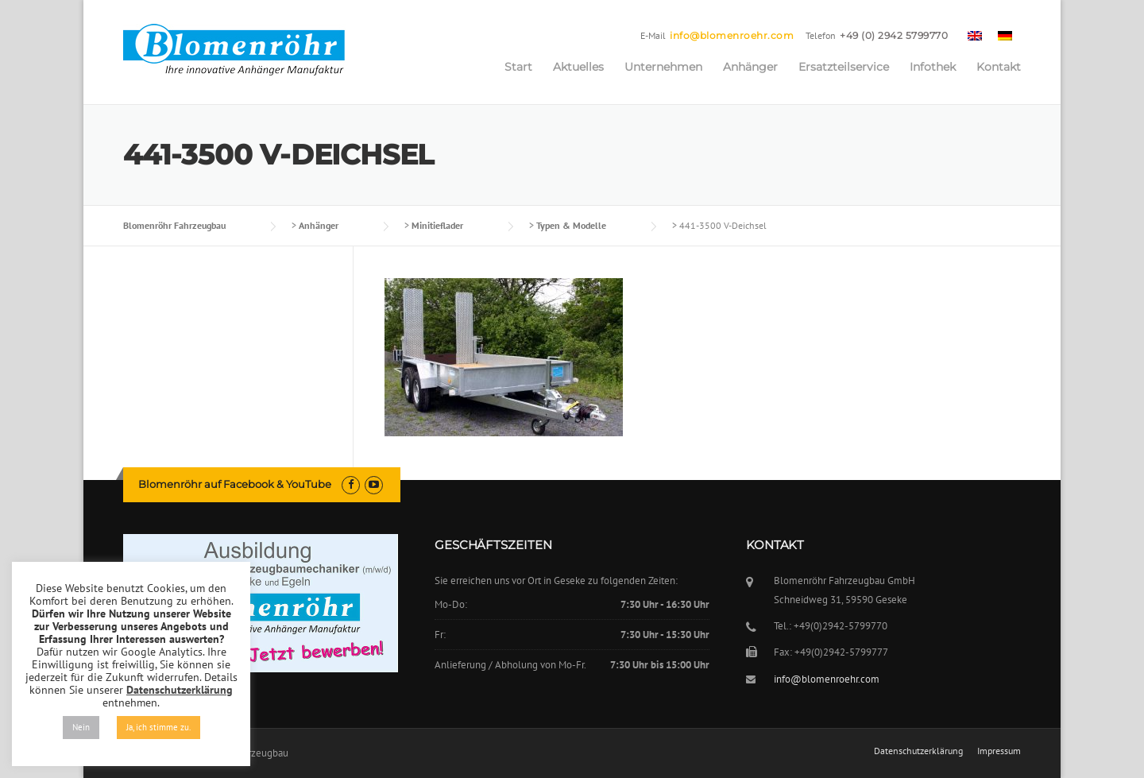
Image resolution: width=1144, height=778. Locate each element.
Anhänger (750, 67)
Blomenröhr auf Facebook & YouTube (234, 484)
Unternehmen (663, 67)
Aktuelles (578, 67)
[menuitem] (975, 35)
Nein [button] (81, 727)
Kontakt (998, 67)
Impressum (999, 751)
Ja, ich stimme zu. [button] (158, 727)
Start (518, 67)
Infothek (933, 67)
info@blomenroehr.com (732, 35)
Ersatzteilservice (843, 67)
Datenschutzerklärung (918, 751)
